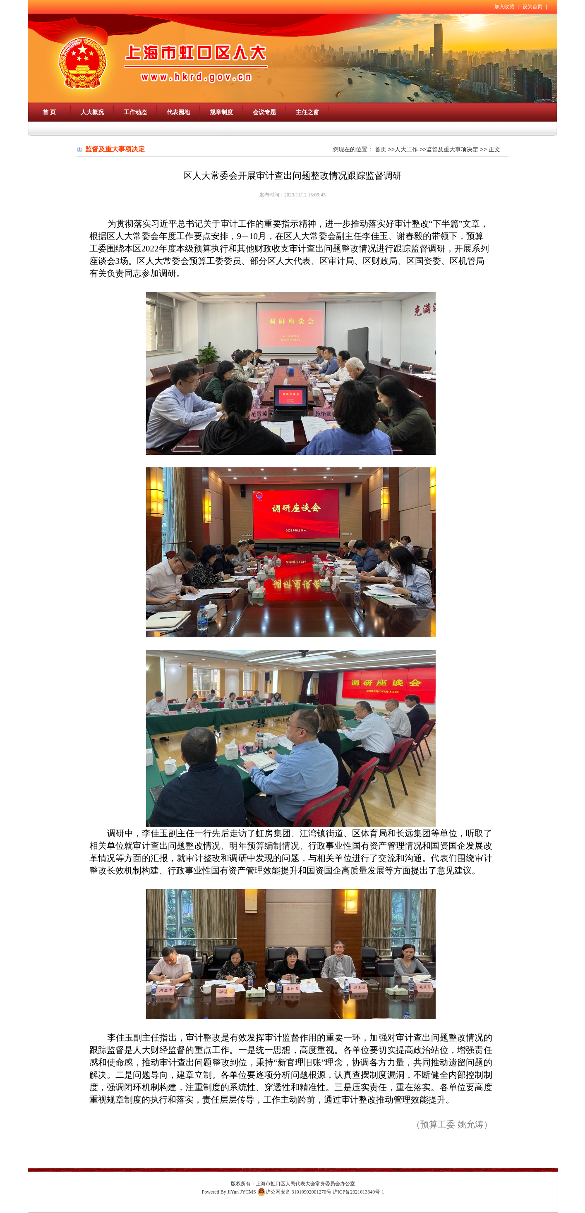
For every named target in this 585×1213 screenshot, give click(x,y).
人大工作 (406, 149)
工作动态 (135, 112)
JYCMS (248, 1192)
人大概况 (92, 112)
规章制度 (221, 112)
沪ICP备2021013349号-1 (358, 1192)
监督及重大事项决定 (452, 149)
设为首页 (532, 7)
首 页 (49, 112)
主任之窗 (307, 112)
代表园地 (178, 112)
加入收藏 (504, 7)
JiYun (233, 1192)
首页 (380, 149)
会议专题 (264, 112)
